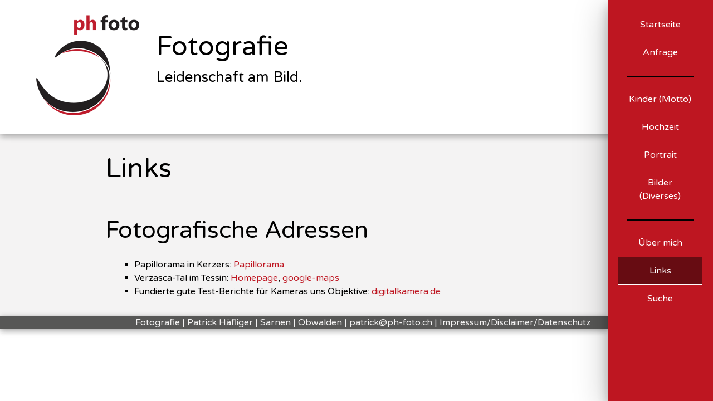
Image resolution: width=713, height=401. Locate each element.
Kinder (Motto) (660, 99)
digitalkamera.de (406, 291)
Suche (660, 298)
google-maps (310, 277)
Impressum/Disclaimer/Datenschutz (514, 322)
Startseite (660, 24)
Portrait (660, 154)
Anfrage (660, 52)
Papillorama (258, 264)
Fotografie (222, 47)
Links (660, 270)
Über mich (660, 242)
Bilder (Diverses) (660, 189)
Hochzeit (660, 127)
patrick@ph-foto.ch (390, 322)
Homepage (254, 277)
